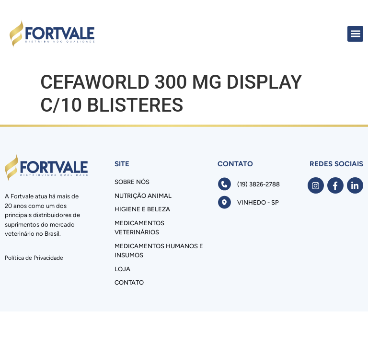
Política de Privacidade (34, 257)
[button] (355, 34)
